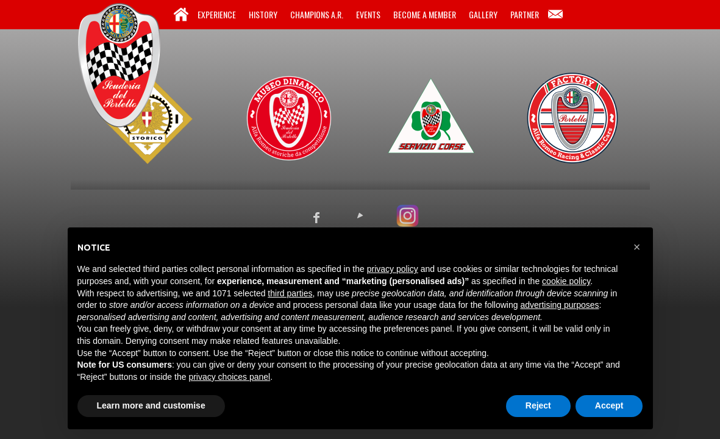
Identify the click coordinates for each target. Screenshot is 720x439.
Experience (217, 14)
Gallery (483, 14)
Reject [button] (538, 405)
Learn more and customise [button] (151, 405)
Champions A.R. (316, 14)
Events (368, 14)
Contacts (555, 14)
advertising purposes (559, 305)
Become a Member (424, 14)
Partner (524, 14)
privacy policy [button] (392, 269)
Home (181, 14)
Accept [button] (609, 405)
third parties (290, 293)
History (263, 14)
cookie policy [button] (566, 281)
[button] (637, 247)
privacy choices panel (229, 377)
